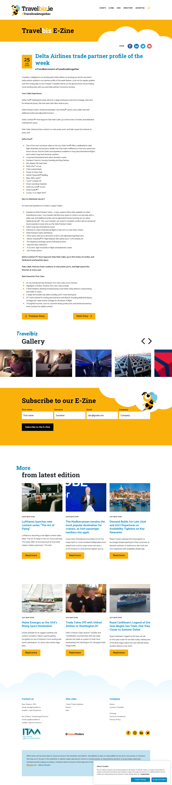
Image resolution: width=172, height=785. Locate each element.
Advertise (140, 8)
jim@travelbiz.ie (33, 719)
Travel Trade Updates (74, 704)
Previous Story (35, 316)
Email (102, 413)
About (112, 704)
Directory (128, 8)
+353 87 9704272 (35, 722)
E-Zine (111, 8)
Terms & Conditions (118, 716)
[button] (143, 341)
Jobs (119, 8)
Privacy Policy (115, 719)
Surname (69, 413)
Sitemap (113, 713)
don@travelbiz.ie (34, 707)
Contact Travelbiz (117, 707)
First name (37, 413)
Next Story (84, 316)
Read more (31, 555)
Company (134, 413)
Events (103, 8)
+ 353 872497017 (34, 710)
